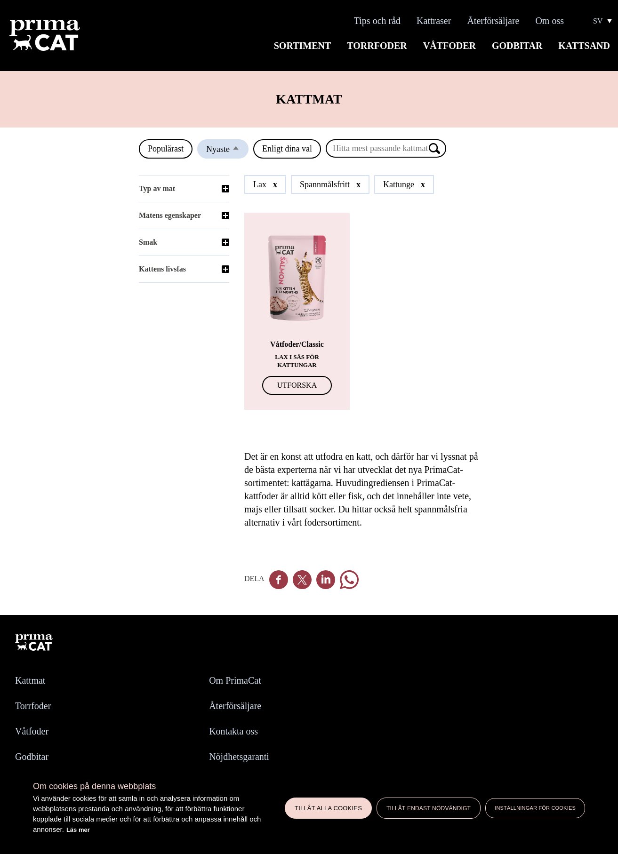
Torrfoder (377, 45)
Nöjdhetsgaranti (239, 756)
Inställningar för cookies (535, 808)
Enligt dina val (287, 148)
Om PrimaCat (235, 680)
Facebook (278, 579)
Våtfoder (449, 45)
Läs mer (78, 829)
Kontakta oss (233, 731)
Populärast (166, 148)
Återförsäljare (493, 21)
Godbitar (517, 45)
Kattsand (584, 45)
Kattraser (434, 21)
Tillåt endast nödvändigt (428, 808)
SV (597, 21)
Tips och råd (377, 21)
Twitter (302, 579)
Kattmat (30, 680)
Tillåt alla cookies (328, 808)
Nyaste (227, 151)
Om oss (549, 21)
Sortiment (302, 45)
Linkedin (325, 579)
